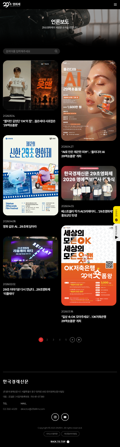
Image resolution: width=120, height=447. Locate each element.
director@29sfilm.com (33, 408)
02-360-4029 (10, 408)
